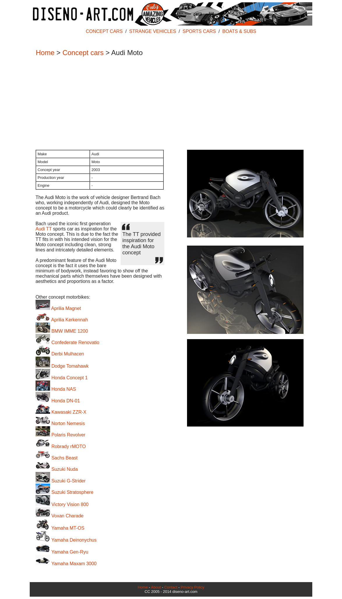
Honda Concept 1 (62, 377)
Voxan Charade (60, 515)
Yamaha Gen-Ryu (62, 551)
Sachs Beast (56, 457)
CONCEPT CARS (104, 31)
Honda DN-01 (58, 400)
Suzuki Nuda (57, 469)
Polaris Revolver (60, 434)
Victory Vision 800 (62, 504)
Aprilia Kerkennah (62, 319)
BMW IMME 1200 (62, 331)
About (156, 587)
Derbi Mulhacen (60, 353)
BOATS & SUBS (239, 31)
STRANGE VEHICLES (152, 31)
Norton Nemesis (60, 423)
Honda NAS (56, 389)
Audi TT (44, 228)
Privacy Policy (192, 587)
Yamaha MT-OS (60, 528)
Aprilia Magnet (58, 308)
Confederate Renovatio (67, 342)
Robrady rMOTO (61, 446)
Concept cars (82, 53)
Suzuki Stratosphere (65, 492)
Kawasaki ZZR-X (61, 412)
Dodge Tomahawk (62, 366)
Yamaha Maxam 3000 (66, 563)
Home (45, 53)
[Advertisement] (168, 104)
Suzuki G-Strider (61, 480)
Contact (170, 587)
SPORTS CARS (199, 31)
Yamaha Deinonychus (66, 540)
